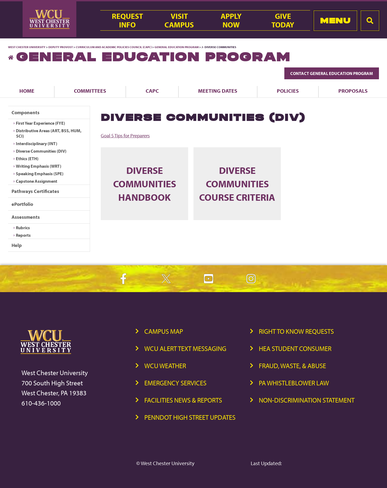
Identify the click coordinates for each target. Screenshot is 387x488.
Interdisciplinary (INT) (36, 143)
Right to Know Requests (296, 331)
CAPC (152, 90)
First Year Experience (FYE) (40, 123)
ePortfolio (22, 204)
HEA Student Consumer (295, 348)
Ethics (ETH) (27, 158)
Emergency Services (175, 383)
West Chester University (26, 47)
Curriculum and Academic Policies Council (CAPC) (114, 47)
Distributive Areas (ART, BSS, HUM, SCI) (48, 133)
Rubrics (23, 227)
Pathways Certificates (35, 191)
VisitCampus (179, 20)
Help (17, 245)
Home (26, 90)
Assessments (26, 217)
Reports (23, 235)
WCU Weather (165, 365)
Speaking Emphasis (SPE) (39, 173)
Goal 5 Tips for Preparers (125, 135)
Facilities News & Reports (183, 400)
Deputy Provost (60, 47)
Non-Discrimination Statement (306, 400)
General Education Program (177, 47)
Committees (90, 90)
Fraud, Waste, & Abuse (292, 365)
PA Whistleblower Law (294, 383)
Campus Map (163, 331)
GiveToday (282, 20)
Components (26, 112)
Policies (288, 90)
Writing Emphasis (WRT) (38, 166)
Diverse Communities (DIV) (41, 151)
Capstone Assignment (36, 181)
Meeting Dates (217, 90)
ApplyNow (231, 20)
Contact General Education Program (331, 73)
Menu (335, 21)
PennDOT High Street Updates (189, 417)
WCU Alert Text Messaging (185, 348)
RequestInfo (127, 20)
